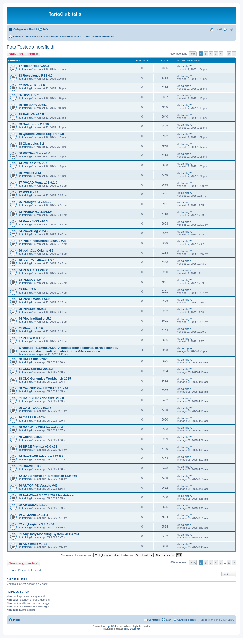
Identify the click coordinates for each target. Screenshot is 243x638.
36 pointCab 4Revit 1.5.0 (37, 260)
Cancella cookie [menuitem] (186, 619)
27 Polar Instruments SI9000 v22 (42, 241)
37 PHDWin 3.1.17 (32, 338)
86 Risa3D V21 (29, 95)
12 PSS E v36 (28, 192)
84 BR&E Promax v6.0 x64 (38, 446)
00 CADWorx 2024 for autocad (41, 427)
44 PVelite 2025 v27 (33, 163)
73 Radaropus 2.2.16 (34, 124)
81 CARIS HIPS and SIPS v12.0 (41, 398)
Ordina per (137, 555)
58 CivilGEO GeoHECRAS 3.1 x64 (43, 388)
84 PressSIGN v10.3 (33, 221)
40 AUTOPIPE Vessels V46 (38, 485)
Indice (17, 36)
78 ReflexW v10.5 (31, 114)
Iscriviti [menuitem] (218, 29)
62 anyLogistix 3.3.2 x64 (36, 524)
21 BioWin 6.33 (30, 466)
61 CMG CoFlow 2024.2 (36, 369)
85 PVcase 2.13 (30, 172)
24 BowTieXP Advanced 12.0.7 (41, 456)
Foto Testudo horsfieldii (99, 36)
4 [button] (215, 54)
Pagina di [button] (193, 53)
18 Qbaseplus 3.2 (31, 143)
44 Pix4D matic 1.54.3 (34, 299)
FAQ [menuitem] (45, 29)
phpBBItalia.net (132, 629)
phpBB (109, 626)
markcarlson (29, 354)
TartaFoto (30, 36)
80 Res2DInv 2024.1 (33, 104)
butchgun (186, 348)
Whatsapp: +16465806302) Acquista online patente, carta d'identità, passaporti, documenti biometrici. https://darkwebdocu (68, 349)
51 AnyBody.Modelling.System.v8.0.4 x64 (49, 534)
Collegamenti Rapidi (25, 29)
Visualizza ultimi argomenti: (90, 555)
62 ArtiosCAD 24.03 (33, 505)
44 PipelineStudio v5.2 (35, 318)
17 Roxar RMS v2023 (34, 66)
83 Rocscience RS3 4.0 (35, 75)
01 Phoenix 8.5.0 (31, 328)
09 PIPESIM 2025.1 (32, 309)
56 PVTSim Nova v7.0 (34, 153)
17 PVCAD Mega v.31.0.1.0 (38, 182)
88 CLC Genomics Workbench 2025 (45, 378)
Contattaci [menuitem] (154, 619)
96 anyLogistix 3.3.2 (33, 514)
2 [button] (205, 54)
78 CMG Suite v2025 (33, 359)
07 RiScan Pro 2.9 (32, 85)
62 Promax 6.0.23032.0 (35, 211)
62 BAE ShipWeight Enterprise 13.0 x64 (48, 475)
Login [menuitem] (231, 29)
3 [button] (210, 54)
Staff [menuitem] (168, 619)
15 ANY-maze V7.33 (33, 544)
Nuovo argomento (22, 53)
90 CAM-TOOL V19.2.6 (35, 407)
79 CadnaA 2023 (30, 437)
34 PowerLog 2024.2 (33, 231)
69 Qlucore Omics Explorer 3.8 (41, 134)
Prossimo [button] (234, 53)
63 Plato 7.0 (27, 289)
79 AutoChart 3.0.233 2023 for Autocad (47, 495)
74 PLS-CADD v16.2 (33, 270)
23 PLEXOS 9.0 (30, 279)
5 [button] (220, 54)
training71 (27, 69)
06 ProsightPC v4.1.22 (35, 202)
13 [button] (229, 54)
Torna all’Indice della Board (25, 570)
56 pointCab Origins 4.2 (36, 250)
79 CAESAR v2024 (32, 417)
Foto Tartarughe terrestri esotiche (60, 36)
